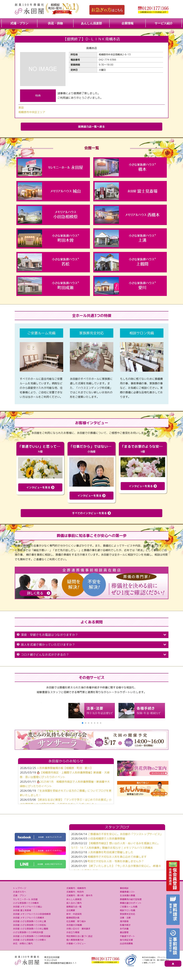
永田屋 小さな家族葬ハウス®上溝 (29, 921)
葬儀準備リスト (127, 891)
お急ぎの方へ (19, 891)
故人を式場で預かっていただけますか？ (91, 645)
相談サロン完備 (127, 910)
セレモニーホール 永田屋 (25, 899)
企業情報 (127, 23)
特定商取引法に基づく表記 (79, 936)
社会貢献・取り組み (76, 921)
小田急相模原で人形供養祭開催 (106, 838)
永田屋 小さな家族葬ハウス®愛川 (29, 939)
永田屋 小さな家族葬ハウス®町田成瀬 (31, 936)
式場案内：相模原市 (76, 888)
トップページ (19, 888)
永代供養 (124, 928)
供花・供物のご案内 (23, 943)
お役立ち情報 (72, 932)
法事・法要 (125, 917)
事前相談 (124, 888)
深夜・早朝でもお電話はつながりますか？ (91, 635)
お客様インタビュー (76, 943)
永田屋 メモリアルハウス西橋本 (28, 917)
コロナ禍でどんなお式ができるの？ (91, 655)
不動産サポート (127, 936)
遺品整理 (124, 932)
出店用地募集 (126, 943)
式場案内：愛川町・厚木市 (79, 895)
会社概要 (70, 910)
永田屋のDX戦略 (74, 924)
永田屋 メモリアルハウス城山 (27, 906)
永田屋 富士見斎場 (22, 910)
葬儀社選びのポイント (131, 902)
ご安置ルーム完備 (128, 906)
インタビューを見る (40, 487)
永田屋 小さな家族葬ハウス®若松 (29, 924)
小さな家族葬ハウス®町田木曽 (28, 932)
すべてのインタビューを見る (91, 513)
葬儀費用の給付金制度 (131, 899)
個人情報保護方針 (75, 939)
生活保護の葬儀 (127, 895)
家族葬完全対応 (127, 913)
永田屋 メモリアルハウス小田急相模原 (32, 913)
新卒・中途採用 (74, 913)
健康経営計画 (72, 917)
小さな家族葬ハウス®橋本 (26, 902)
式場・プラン (19, 23)
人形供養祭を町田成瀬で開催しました (110, 852)
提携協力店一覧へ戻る (91, 126)
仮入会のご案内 (74, 902)
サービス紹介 (164, 23)
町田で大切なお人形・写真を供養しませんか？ (116, 861)
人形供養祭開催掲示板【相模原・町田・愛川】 (65, 768)
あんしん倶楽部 (91, 23)
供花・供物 (55, 23)
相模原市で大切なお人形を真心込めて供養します (117, 857)
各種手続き (125, 924)
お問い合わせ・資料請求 (78, 928)
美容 (21, 107)
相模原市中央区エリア (31, 112)
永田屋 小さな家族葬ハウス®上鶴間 (30, 928)
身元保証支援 (126, 939)
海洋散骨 (124, 921)
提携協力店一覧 (74, 906)
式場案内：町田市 (75, 891)
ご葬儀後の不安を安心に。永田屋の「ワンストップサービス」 (125, 834)
